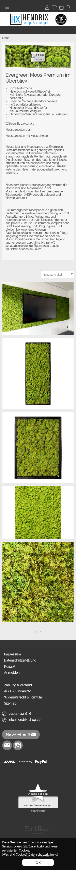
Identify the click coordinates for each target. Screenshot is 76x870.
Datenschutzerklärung (20, 660)
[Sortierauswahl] (57, 275)
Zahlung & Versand (18, 685)
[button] (7, 7)
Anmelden (11, 673)
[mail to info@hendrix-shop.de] (7, 745)
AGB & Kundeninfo (17, 691)
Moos (5, 38)
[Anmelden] (46, 7)
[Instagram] (18, 745)
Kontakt (9, 666)
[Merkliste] (54, 7)
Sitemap (10, 703)
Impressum (12, 654)
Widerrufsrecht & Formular (23, 697)
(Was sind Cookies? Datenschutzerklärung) (30, 854)
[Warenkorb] (61, 7)
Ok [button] (38, 862)
